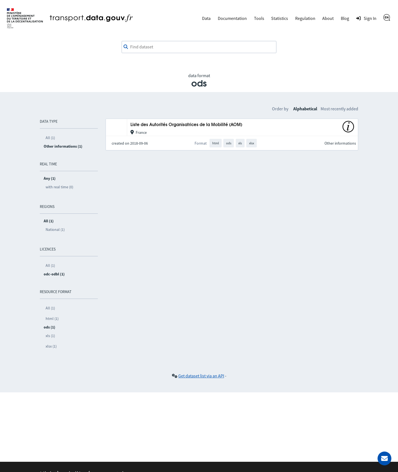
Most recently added (339, 108)
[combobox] (199, 47)
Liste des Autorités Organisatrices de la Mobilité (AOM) (186, 125)
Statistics (279, 18)
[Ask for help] (384, 458)
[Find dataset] (199, 47)
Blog (345, 18)
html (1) (52, 318)
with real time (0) (59, 186)
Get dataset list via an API (201, 376)
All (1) (50, 137)
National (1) (55, 229)
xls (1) (50, 335)
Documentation (232, 18)
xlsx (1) (51, 346)
